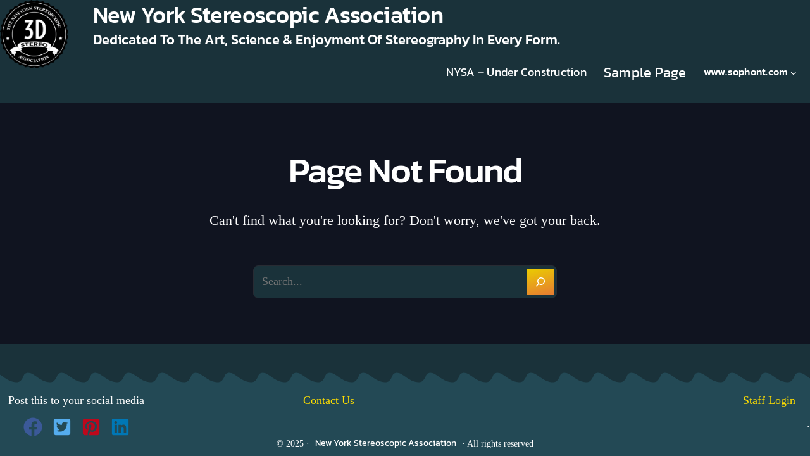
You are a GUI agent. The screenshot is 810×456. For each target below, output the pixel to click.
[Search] (540, 282)
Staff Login (776, 400)
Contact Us (328, 400)
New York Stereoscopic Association (385, 443)
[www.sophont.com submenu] (793, 72)
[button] (32, 426)
